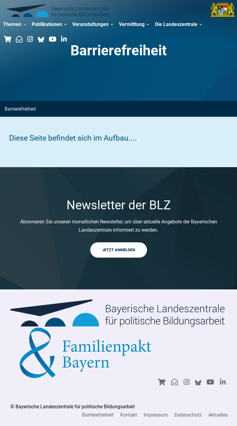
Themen (14, 24)
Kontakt (128, 415)
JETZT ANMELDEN (118, 250)
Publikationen (49, 24)
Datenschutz (188, 415)
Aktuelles (218, 415)
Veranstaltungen (92, 24)
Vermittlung (134, 24)
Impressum (156, 415)
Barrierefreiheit (97, 415)
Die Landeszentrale (178, 24)
